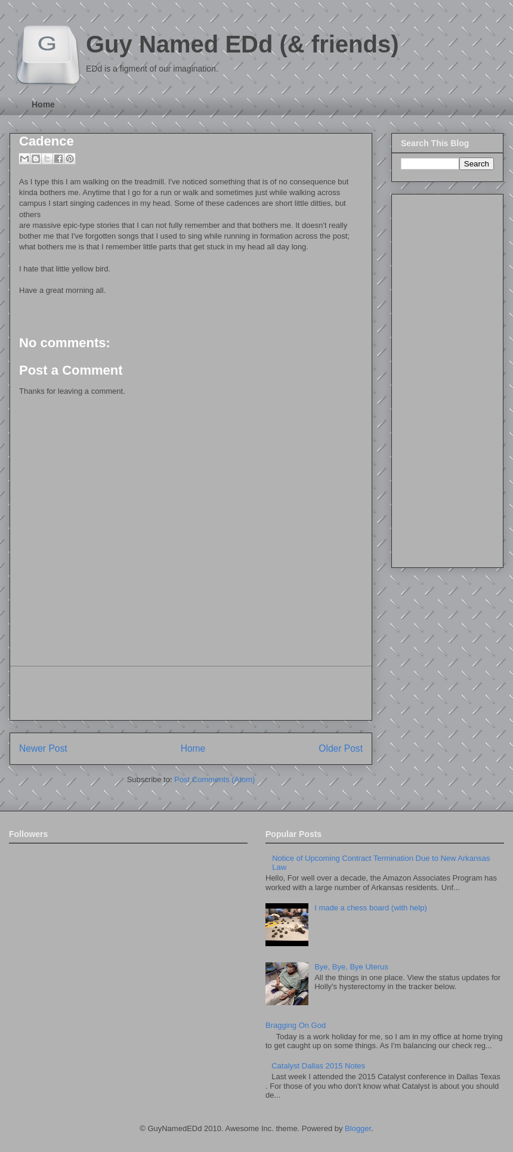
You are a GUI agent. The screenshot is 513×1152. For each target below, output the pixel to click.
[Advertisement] (190, 693)
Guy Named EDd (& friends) (242, 44)
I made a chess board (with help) (370, 907)
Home (43, 104)
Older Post (341, 748)
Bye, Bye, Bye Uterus (351, 966)
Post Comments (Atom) (214, 779)
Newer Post (43, 748)
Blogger (358, 1128)
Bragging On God (295, 1025)
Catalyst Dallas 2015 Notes (318, 1065)
